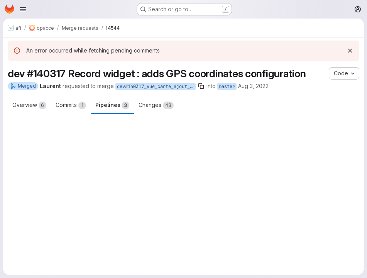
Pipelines (112, 105)
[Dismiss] (350, 50)
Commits (71, 105)
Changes (156, 105)
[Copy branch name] (201, 86)
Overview (29, 105)
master (227, 86)
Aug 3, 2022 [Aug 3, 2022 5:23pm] (253, 86)
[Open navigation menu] (23, 9)
